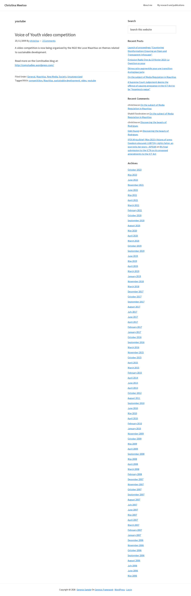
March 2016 (133, 347)
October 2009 (134, 438)
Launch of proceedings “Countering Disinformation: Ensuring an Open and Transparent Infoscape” (147, 51)
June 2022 (133, 179)
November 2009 (136, 433)
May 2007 (132, 514)
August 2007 (134, 499)
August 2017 (134, 306)
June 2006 (133, 570)
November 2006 (136, 545)
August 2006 (134, 560)
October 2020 (134, 215)
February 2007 (135, 530)
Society (62, 76)
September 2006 (136, 555)
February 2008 (135, 474)
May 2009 (132, 443)
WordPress (120, 589)
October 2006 (134, 550)
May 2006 (132, 575)
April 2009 (133, 448)
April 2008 (133, 464)
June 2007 (133, 509)
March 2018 (133, 286)
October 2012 (134, 393)
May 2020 (132, 230)
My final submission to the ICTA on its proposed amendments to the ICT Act (148, 150)
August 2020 (134, 225)
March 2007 (133, 524)
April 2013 (133, 387)
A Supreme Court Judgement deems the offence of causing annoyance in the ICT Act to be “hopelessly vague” (151, 86)
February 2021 (135, 210)
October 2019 (134, 245)
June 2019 (133, 255)
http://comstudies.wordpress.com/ (34, 65)
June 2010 (133, 408)
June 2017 (133, 316)
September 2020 (136, 220)
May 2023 (132, 174)
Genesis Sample (84, 589)
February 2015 (135, 372)
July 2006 (132, 565)
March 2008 (133, 469)
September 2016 (136, 342)
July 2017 (132, 311)
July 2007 (132, 504)
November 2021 (136, 184)
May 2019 (132, 261)
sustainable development (67, 80)
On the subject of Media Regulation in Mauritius (152, 77)
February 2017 (135, 327)
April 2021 (133, 200)
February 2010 (135, 423)
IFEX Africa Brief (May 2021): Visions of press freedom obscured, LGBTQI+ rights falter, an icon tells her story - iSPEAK (150, 143)
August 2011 (134, 398)
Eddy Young (133, 130)
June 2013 (133, 382)
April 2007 (133, 519)
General (31, 76)
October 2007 (134, 489)
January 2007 (134, 535)
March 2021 (133, 205)
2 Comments (49, 40)
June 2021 (133, 190)
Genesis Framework (104, 589)
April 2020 (133, 235)
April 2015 (133, 362)
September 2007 (136, 494)
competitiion (35, 80)
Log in (129, 589)
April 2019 (133, 266)
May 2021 (132, 195)
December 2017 (135, 291)
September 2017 (136, 301)
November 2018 (136, 281)
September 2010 (136, 403)
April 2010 (133, 418)
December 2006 (135, 540)
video (84, 80)
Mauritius (41, 76)
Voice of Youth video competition (45, 34)
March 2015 (133, 367)
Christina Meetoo (15, 5)
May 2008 (132, 458)
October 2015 (134, 357)
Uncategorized (74, 76)
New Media (52, 76)
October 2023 (134, 169)
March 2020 (133, 240)
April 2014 (133, 377)
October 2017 (134, 296)
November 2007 (136, 484)
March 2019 (133, 271)
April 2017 (133, 321)
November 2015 (136, 352)
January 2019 (134, 276)
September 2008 (136, 453)
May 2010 (132, 413)
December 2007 (135, 479)
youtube (92, 80)
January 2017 (134, 332)
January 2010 (134, 428)
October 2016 (134, 337)
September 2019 (136, 250)
